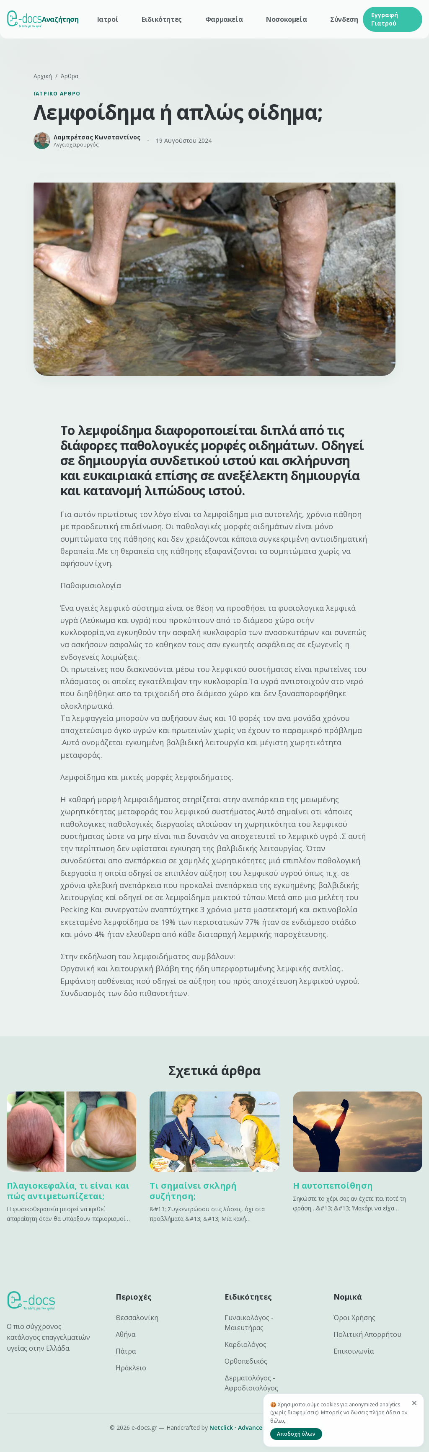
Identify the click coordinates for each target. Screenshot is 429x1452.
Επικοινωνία (353, 1351)
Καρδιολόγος (245, 1344)
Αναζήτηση (60, 19)
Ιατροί (108, 19)
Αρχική (43, 76)
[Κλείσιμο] (414, 1403)
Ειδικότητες (162, 19)
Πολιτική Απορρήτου (367, 1334)
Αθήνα (125, 1334)
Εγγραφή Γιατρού (384, 19)
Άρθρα (69, 76)
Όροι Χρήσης (354, 1317)
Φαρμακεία (224, 19)
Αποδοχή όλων (296, 1433)
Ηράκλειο (131, 1367)
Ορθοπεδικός (246, 1361)
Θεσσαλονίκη (137, 1317)
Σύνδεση (344, 19)
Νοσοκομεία (286, 19)
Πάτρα (126, 1351)
